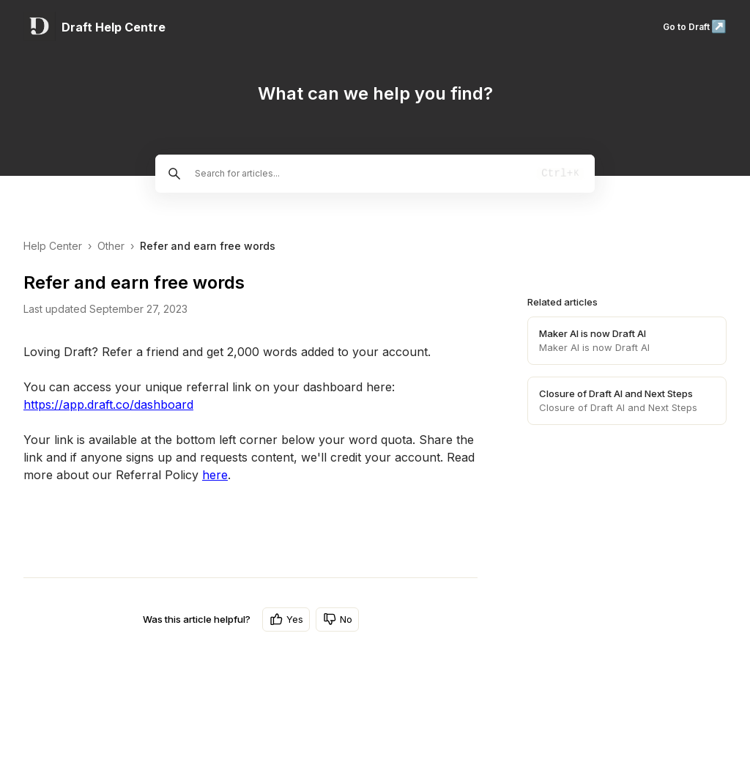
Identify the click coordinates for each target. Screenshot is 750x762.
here (215, 474)
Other (111, 246)
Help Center (52, 246)
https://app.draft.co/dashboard (108, 404)
